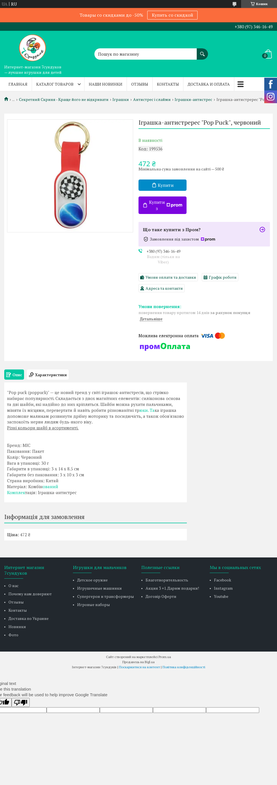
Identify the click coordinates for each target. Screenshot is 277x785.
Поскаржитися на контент (139, 667)
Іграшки (120, 99)
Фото (13, 634)
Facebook (222, 580)
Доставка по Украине (28, 618)
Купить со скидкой (172, 15)
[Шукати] (202, 51)
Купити (166, 185)
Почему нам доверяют (30, 593)
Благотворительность (167, 580)
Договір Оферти (161, 596)
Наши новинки (105, 84)
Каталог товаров (54, 84)
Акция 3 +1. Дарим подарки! (172, 588)
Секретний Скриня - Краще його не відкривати (64, 99)
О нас (13, 585)
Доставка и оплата (209, 84)
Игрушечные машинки (99, 588)
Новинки (17, 626)
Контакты (168, 84)
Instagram (223, 588)
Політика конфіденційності (184, 667)
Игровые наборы (93, 604)
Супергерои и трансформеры (105, 596)
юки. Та (147, 410)
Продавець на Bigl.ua (138, 662)
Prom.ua (165, 657)
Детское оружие (92, 580)
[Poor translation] (21, 702)
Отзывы (139, 84)
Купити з (165, 205)
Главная (17, 84)
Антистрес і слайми (152, 99)
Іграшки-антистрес (193, 99)
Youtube (221, 596)
